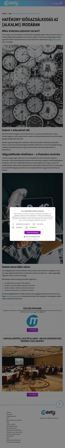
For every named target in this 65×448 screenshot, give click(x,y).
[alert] (32, 224)
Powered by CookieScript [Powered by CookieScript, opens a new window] (32, 239)
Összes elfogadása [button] (32, 232)
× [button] (53, 209)
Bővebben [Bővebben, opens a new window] (43, 220)
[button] (32, 237)
